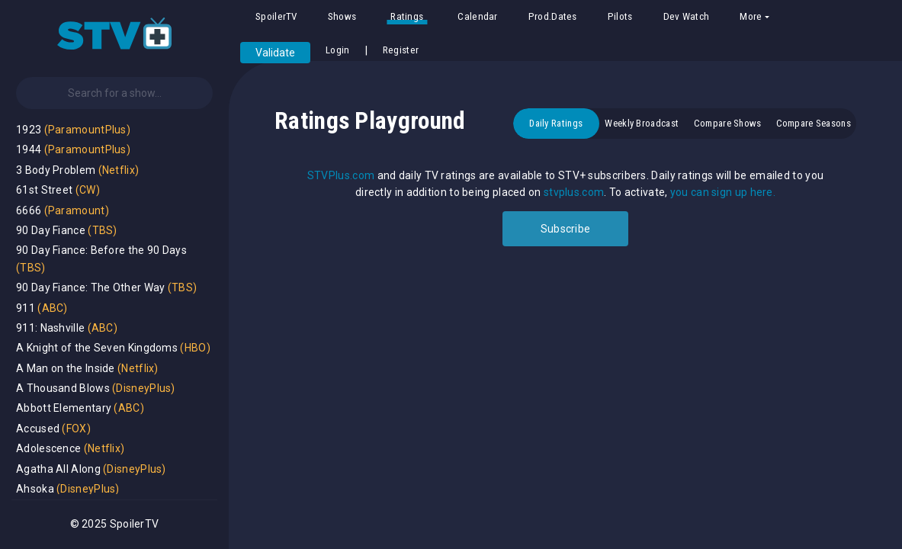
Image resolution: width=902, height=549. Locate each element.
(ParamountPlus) (87, 130)
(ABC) (52, 308)
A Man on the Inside (65, 368)
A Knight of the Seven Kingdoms (97, 348)
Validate (275, 53)
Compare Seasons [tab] (814, 123)
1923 (28, 130)
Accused (37, 428)
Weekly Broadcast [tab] (642, 123)
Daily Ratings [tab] (556, 123)
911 (25, 308)
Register (401, 50)
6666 (28, 210)
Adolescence (48, 448)
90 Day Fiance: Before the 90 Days (101, 250)
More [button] (751, 16)
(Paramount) (76, 210)
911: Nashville (50, 328)
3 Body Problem (55, 170)
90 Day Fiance (50, 230)
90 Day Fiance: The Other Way (90, 287)
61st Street (44, 190)
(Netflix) (119, 170)
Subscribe (566, 229)
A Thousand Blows (63, 388)
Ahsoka (35, 489)
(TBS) (102, 230)
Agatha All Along (58, 469)
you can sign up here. (722, 192)
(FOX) (76, 428)
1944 (28, 149)
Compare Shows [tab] (728, 123)
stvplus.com (574, 192)
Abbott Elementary (63, 408)
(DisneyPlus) (143, 388)
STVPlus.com (340, 175)
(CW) (87, 190)
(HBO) (195, 348)
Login (338, 50)
